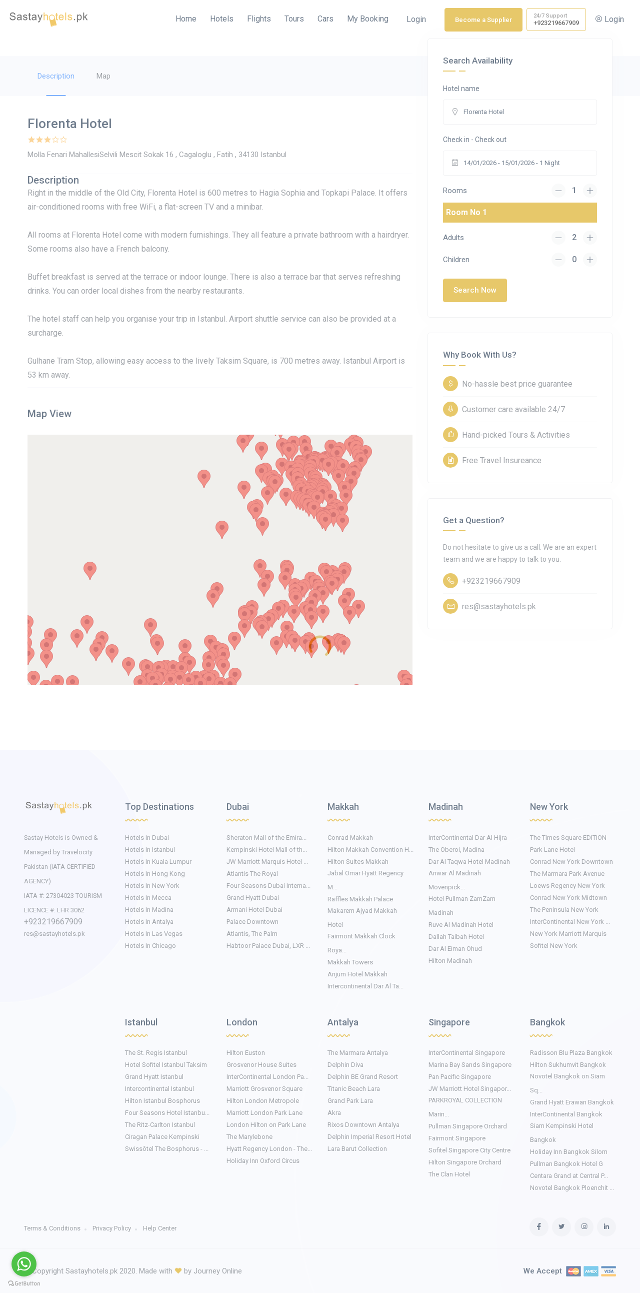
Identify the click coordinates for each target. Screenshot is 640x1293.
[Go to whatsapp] (24, 1263)
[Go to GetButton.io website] (24, 1283)
